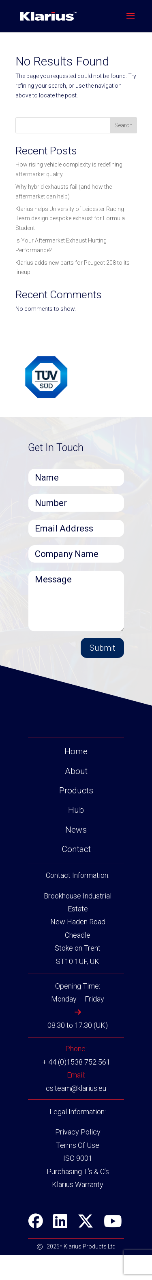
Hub (76, 835)
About (76, 796)
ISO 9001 (77, 1183)
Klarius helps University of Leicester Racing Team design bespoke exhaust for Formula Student (70, 219)
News (76, 854)
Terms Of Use (77, 1170)
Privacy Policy (78, 1157)
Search (123, 125)
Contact (76, 874)
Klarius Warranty (77, 1209)
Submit (102, 648)
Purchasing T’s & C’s (78, 1196)
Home (76, 776)
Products (76, 815)
